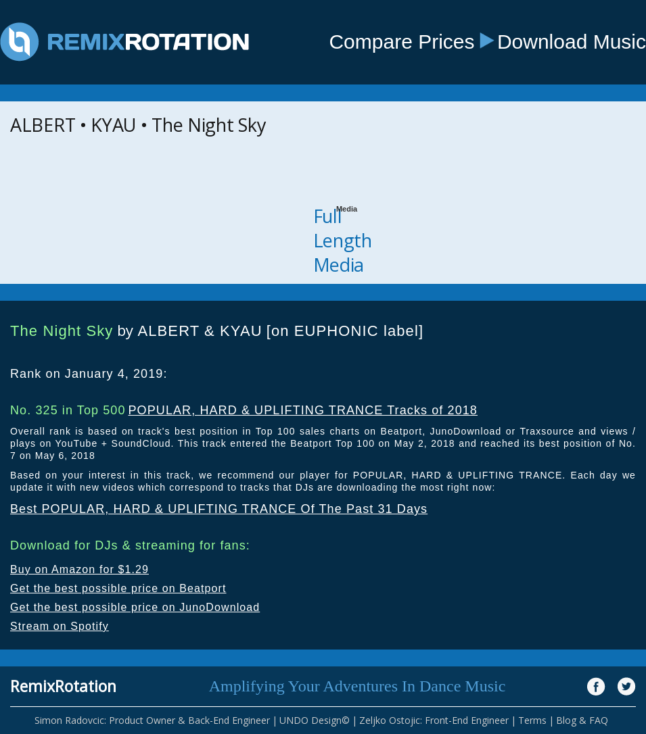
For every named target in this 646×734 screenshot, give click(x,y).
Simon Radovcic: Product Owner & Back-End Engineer (152, 720)
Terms (532, 720)
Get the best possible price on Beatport (118, 588)
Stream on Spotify (59, 626)
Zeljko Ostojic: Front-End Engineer (434, 720)
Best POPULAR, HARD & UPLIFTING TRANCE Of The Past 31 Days (219, 509)
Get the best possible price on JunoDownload (135, 607)
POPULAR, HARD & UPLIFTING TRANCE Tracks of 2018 (303, 410)
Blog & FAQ (582, 720)
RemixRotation (63, 686)
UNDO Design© (314, 720)
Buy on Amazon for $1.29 (79, 569)
